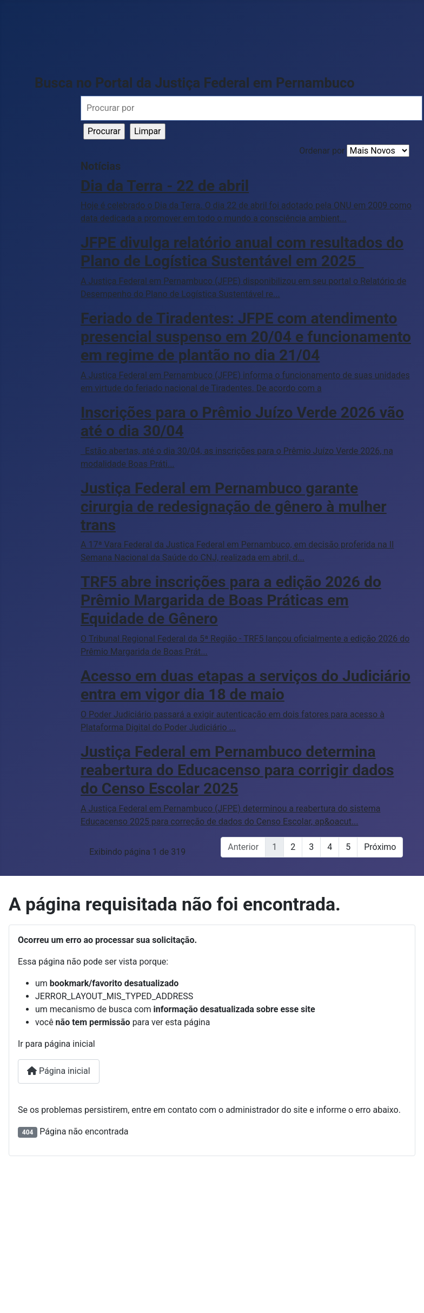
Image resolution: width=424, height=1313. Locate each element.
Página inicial (58, 1071)
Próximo (380, 847)
